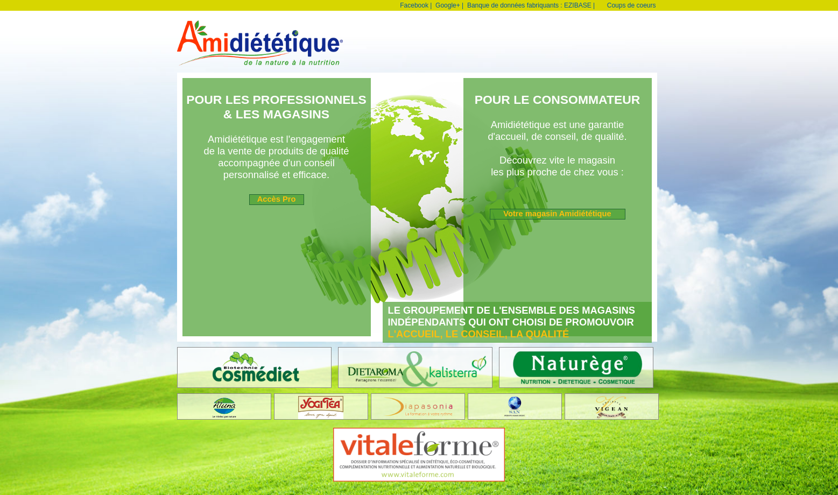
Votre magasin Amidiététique (557, 213)
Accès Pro (276, 199)
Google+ (447, 5)
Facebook (414, 5)
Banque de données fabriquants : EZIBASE (529, 5)
